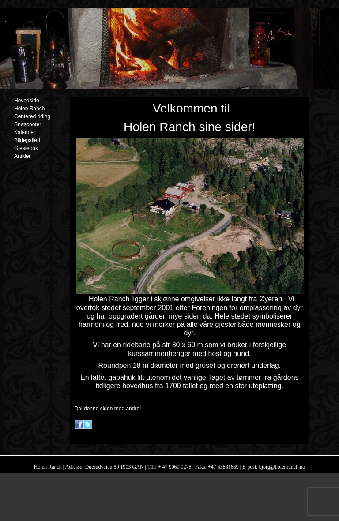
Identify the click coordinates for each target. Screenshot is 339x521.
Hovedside (26, 100)
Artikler (22, 156)
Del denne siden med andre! (108, 408)
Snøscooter (27, 124)
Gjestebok (26, 148)
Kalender (24, 132)
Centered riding (32, 116)
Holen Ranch (29, 108)
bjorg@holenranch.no (281, 467)
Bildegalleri (27, 140)
